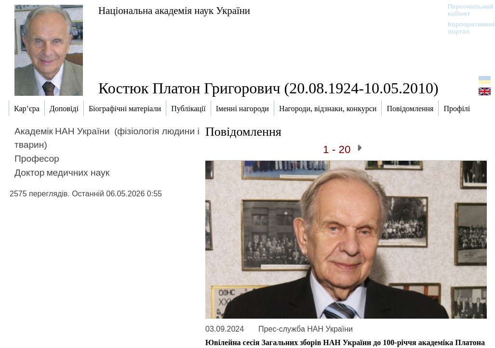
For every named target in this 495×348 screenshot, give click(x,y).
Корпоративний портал (466, 28)
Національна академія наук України (174, 10)
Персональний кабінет (466, 10)
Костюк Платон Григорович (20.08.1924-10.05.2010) (268, 88)
